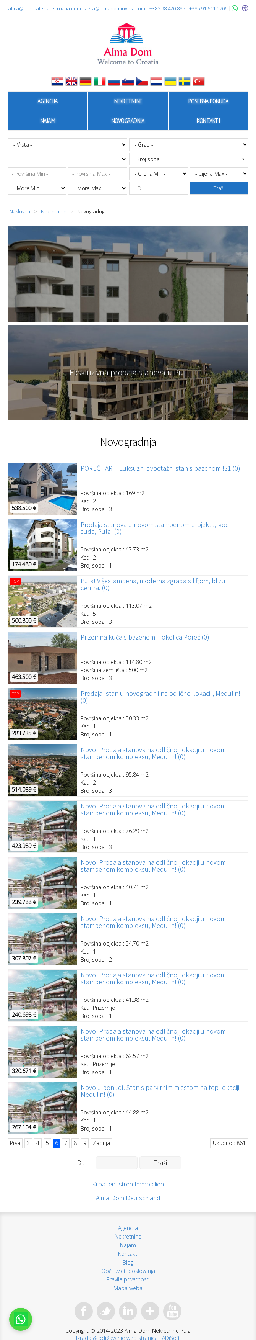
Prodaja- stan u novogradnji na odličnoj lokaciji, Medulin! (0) (160, 697)
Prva (15, 1143)
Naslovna (20, 211)
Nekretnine (128, 101)
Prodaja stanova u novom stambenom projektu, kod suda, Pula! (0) (155, 528)
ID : (79, 1162)
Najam (48, 120)
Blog (128, 1262)
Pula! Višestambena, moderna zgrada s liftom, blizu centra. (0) (153, 584)
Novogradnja (128, 120)
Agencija (47, 101)
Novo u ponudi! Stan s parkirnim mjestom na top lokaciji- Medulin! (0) (161, 1091)
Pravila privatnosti (128, 1279)
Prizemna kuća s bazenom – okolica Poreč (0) (145, 637)
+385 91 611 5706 (208, 8)
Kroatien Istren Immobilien (128, 1184)
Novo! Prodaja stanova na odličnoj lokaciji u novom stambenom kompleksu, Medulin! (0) (153, 753)
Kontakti (208, 120)
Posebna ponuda (208, 101)
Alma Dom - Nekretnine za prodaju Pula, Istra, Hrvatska (128, 43)
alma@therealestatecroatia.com (44, 8)
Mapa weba (128, 1288)
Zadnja (101, 1143)
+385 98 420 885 (167, 8)
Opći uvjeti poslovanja (128, 1271)
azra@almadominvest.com (115, 8)
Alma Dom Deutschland (128, 1198)
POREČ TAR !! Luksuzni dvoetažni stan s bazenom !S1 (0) (160, 468)
